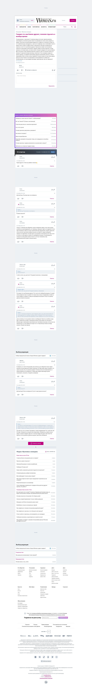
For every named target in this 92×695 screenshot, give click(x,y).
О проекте (27, 624)
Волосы (19, 590)
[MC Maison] (36, 636)
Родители (31, 576)
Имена (53, 581)
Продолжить (51, 86)
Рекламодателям (48, 626)
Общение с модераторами (22, 606)
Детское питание (55, 576)
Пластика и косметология (22, 595)
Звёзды (54, 587)
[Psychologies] (57, 636)
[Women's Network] (46, 633)
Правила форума (45, 624)
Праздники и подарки (44, 594)
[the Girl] (63, 636)
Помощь (35, 624)
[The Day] (29, 636)
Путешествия (42, 592)
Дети (53, 568)
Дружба (30, 571)
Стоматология (43, 573)
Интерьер (64, 573)
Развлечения (43, 587)
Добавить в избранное (32, 70)
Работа (19, 573)
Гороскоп (65, 587)
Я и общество (21, 568)
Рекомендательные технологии (46, 678)
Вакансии (68, 626)
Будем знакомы (43, 597)
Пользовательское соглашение (60, 624)
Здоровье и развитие (55, 578)
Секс (30, 573)
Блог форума (20, 603)
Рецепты (64, 571)
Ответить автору (19, 73)
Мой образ (31, 587)
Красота (20, 587)
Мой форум (23, 27)
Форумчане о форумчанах (22, 608)
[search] (68, 27)
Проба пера (42, 595)
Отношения (18, 31)
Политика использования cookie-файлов (31, 626)
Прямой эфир (52, 27)
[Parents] (69, 636)
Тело (18, 592)
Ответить (52, 166)
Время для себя (43, 589)
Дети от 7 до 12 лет (55, 573)
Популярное (36, 27)
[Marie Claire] (49, 636)
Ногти (19, 594)
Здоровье (42, 568)
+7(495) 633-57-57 (47, 676)
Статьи (73, 20)
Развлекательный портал (22, 604)
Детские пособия (55, 583)
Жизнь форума (21, 601)
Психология (42, 571)
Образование (20, 571)
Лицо (19, 589)
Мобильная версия (47, 661)
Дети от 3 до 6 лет (55, 571)
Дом (64, 568)
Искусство (42, 590)
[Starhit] (42, 636)
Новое (29, 27)
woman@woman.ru (47, 675)
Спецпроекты (59, 626)
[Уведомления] (75, 27)
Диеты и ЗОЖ (42, 576)
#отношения (19, 60)
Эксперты (44, 27)
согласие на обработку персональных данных (41, 613)
